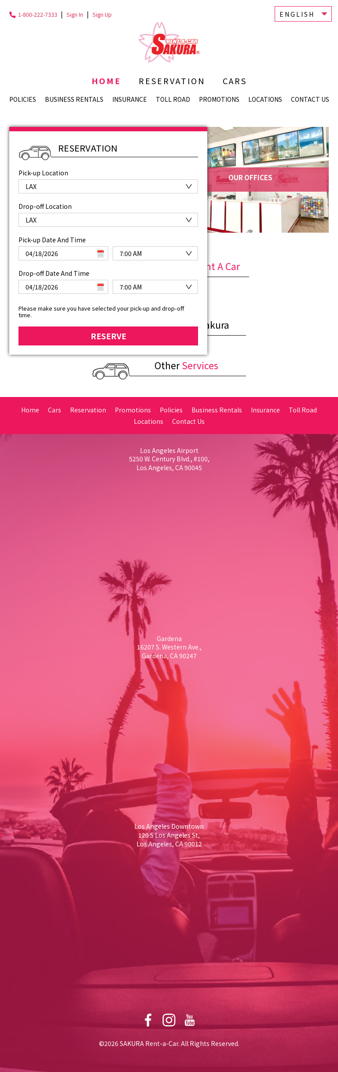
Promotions (219, 99)
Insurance (129, 99)
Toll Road (173, 99)
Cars (235, 80)
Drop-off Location (45, 204)
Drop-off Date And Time (53, 269)
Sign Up (102, 14)
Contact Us (310, 99)
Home (106, 80)
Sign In (74, 14)
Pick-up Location (43, 172)
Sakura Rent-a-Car (169, 42)
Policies (22, 99)
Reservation (172, 80)
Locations (265, 99)
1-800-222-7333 (37, 14)
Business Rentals (74, 99)
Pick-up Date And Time (52, 236)
